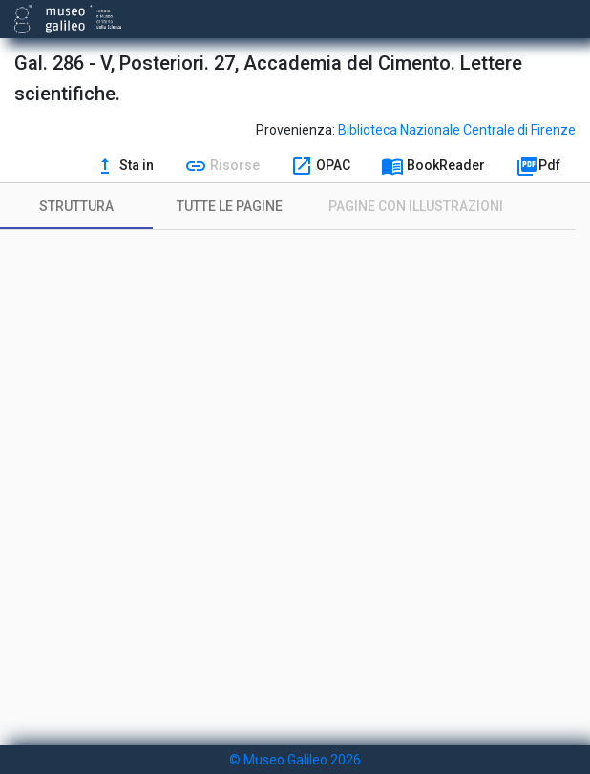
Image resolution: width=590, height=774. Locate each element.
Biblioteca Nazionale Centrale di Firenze (457, 129)
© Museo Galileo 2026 (295, 759)
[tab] (76, 206)
